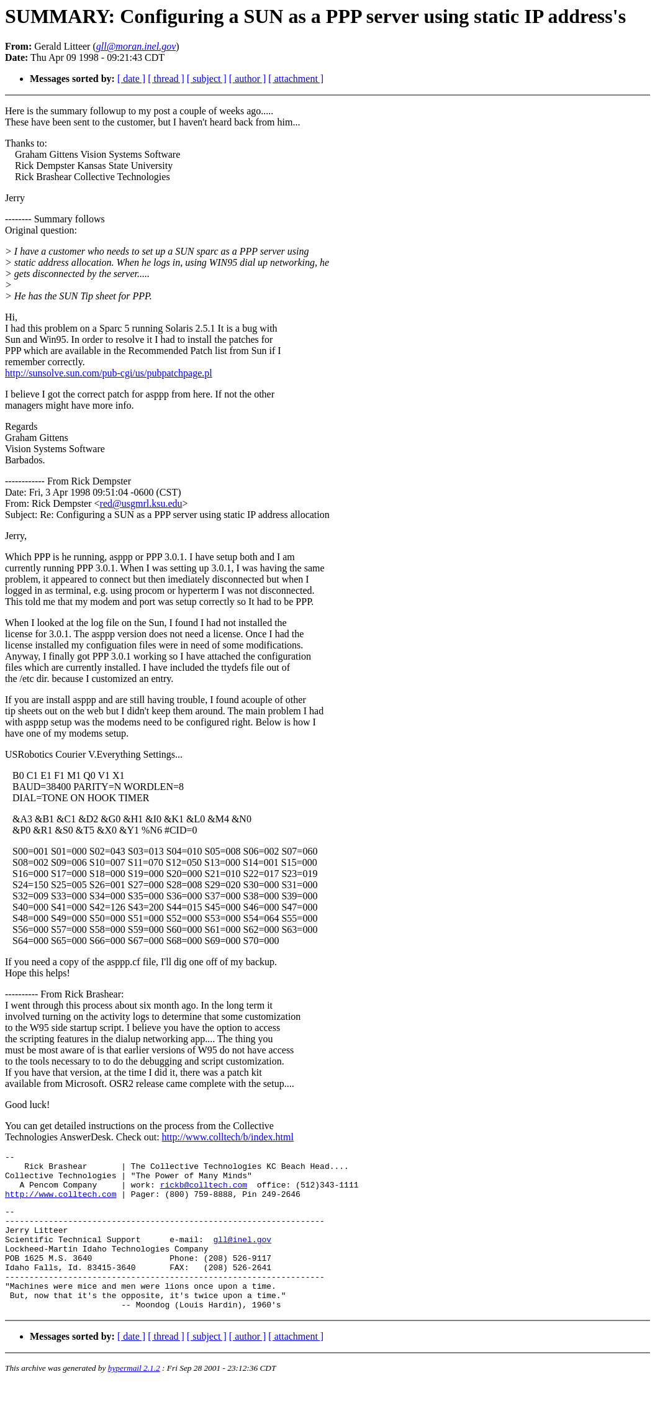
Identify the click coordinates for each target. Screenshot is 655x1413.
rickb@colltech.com (203, 1191)
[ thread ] (166, 78)
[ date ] (131, 78)
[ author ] (247, 78)
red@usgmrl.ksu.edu (141, 503)
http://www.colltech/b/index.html (228, 1137)
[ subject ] (207, 78)
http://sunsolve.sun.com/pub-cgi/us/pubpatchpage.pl (108, 373)
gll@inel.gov (242, 1255)
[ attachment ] (295, 78)
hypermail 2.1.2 (134, 1397)
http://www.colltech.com (60, 1203)
